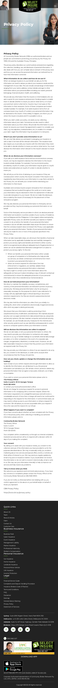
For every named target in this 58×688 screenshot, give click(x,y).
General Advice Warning (12, 601)
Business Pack (9, 534)
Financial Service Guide (12, 581)
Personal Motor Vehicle (12, 567)
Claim (6, 521)
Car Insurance (8, 559)
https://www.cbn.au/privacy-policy (17, 493)
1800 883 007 (10, 638)
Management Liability (11, 543)
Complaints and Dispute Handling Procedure (19, 584)
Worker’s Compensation (12, 551)
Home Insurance (9, 562)
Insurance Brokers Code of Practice (16, 587)
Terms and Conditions (11, 589)
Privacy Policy (8, 604)
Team (6, 515)
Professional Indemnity (12, 548)
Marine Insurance (10, 545)
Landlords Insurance (11, 565)
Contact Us (7, 523)
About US (7, 512)
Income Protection (10, 573)
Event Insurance (9, 540)
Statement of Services (11, 607)
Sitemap (7, 598)
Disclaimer (7, 595)
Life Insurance (8, 570)
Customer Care (9, 526)
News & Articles (9, 518)
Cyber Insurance (9, 537)
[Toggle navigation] (55, 6)
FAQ (5, 592)
